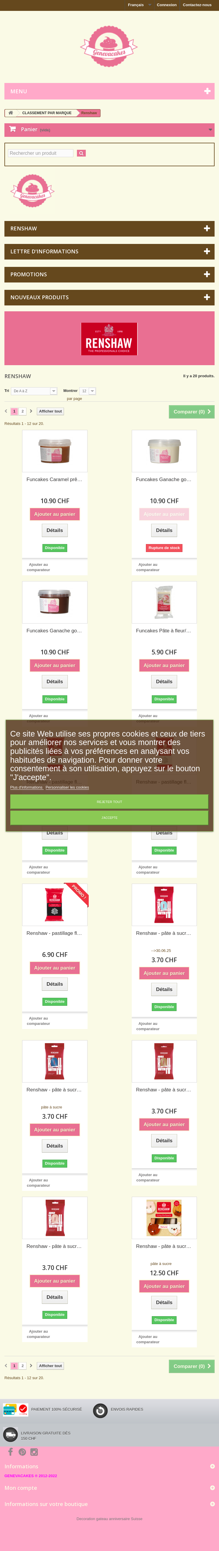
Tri (6, 390)
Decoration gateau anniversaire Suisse (109, 1519)
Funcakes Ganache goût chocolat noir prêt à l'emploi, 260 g (55, 631)
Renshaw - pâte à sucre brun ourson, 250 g (164, 1090)
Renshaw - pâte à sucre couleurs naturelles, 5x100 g (164, 1246)
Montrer (70, 390)
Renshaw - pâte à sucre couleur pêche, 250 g (55, 1246)
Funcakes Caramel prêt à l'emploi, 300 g (55, 479)
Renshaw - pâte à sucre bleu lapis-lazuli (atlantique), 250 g (55, 1090)
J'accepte (109, 817)
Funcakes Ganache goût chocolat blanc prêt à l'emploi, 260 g (164, 479)
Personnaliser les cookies (67, 787)
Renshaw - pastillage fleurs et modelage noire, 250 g (55, 933)
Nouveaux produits (39, 297)
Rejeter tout (109, 802)
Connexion (167, 5)
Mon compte (20, 1487)
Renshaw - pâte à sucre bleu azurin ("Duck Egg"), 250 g (164, 933)
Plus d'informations (27, 787)
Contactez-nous (197, 5)
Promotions (28, 274)
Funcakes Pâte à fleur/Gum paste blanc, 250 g (164, 631)
